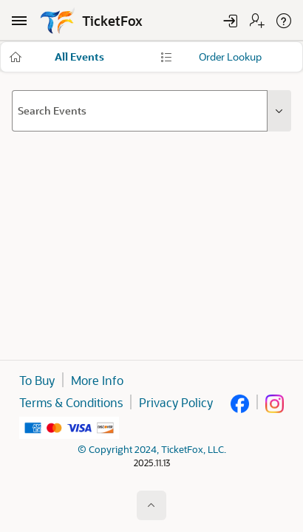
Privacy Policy (176, 402)
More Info (97, 380)
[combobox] (140, 111)
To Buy (37, 380)
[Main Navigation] (19, 20)
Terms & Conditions (71, 402)
